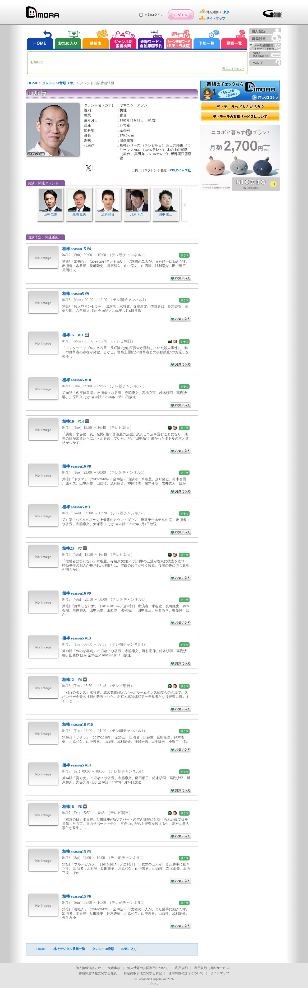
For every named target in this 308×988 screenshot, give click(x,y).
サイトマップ (219, 973)
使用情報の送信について (185, 973)
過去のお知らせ (233, 69)
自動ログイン (154, 15)
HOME (32, 83)
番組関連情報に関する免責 (98, 973)
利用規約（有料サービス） (213, 968)
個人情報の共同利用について (147, 968)
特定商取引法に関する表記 (143, 973)
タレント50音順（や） (59, 83)
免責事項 (114, 968)
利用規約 (181, 968)
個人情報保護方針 (88, 968)
